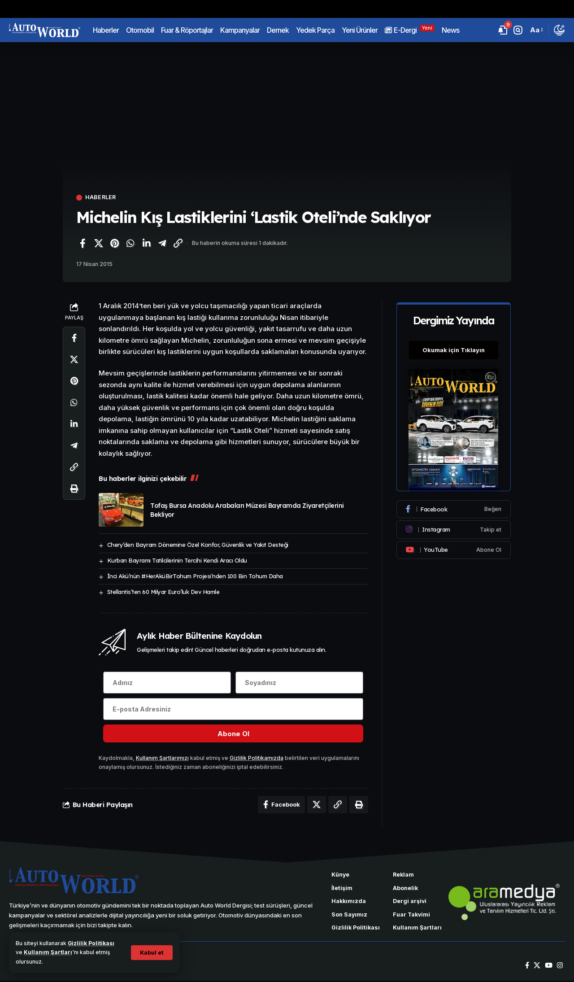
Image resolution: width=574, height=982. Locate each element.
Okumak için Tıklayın (454, 348)
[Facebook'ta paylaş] (82, 243)
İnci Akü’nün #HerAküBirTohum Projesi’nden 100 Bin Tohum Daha (195, 576)
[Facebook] (454, 507)
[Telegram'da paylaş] (162, 243)
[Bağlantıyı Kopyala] (178, 243)
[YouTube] (549, 966)
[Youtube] (454, 548)
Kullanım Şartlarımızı (162, 758)
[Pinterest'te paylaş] (114, 243)
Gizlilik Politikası (91, 943)
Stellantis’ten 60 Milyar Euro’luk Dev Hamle (163, 591)
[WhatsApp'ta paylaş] (130, 243)
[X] (537, 966)
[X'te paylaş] (98, 243)
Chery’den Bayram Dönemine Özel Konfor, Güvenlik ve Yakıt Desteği (197, 545)
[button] (151, 952)
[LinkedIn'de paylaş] (146, 243)
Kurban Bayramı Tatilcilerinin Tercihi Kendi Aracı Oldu (177, 560)
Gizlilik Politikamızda (256, 758)
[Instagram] (454, 528)
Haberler (101, 198)
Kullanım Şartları (48, 952)
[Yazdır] (74, 489)
